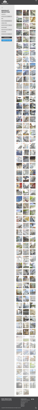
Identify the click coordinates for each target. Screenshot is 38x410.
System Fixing (3, 31)
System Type (3, 14)
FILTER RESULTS (6, 37)
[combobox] (6, 16)
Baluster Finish (4, 27)
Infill (2, 18)
